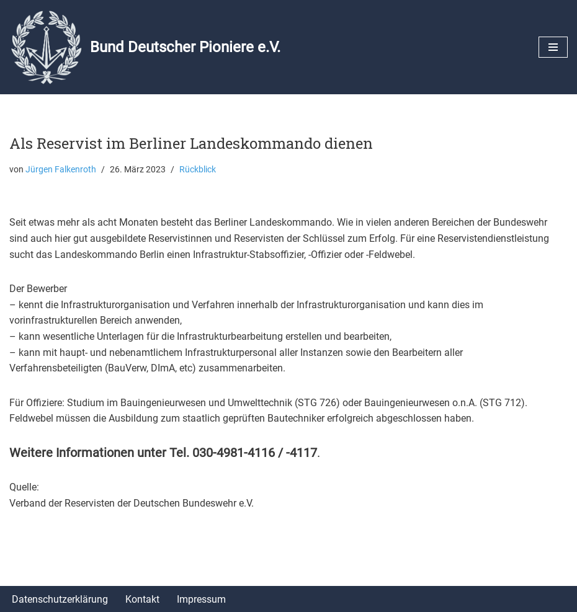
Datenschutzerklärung (60, 599)
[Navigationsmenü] (553, 47)
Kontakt (142, 599)
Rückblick (197, 169)
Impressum (201, 599)
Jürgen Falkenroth (60, 169)
